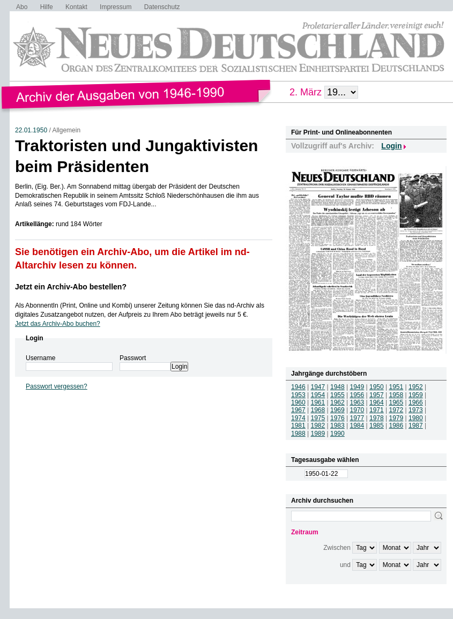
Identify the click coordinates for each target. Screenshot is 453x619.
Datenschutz (162, 7)
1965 (396, 402)
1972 (396, 410)
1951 (396, 387)
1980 (416, 418)
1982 (318, 425)
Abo (21, 7)
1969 (337, 410)
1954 (318, 395)
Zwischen (337, 547)
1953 (298, 395)
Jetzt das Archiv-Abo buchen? (57, 323)
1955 (337, 395)
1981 (298, 425)
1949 (357, 387)
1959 (416, 395)
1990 (337, 433)
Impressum (115, 7)
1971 (376, 410)
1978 (376, 418)
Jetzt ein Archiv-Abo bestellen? (71, 286)
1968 (318, 410)
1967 (298, 410)
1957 (376, 395)
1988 (298, 433)
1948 (337, 387)
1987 (416, 425)
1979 (396, 418)
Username (40, 358)
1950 (376, 387)
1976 (337, 418)
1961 (318, 402)
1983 (337, 425)
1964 (376, 402)
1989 (318, 433)
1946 (298, 387)
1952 (416, 387)
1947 (318, 387)
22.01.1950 (31, 130)
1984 (357, 425)
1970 (357, 410)
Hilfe (46, 7)
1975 (318, 418)
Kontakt (76, 7)
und (345, 565)
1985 (376, 425)
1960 (298, 402)
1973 (416, 410)
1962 (337, 402)
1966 (416, 402)
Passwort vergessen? (56, 386)
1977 (357, 418)
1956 (357, 395)
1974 (298, 418)
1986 (396, 425)
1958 (396, 395)
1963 (357, 402)
